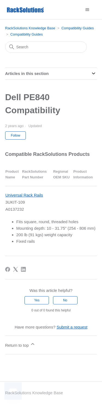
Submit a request (72, 327)
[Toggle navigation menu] (87, 9)
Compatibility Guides (77, 28)
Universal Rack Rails (24, 195)
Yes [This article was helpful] (37, 300)
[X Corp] (15, 269)
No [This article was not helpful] (65, 300)
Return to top (20, 344)
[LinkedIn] (23, 269)
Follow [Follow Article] (15, 135)
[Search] (45, 47)
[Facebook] (7, 269)
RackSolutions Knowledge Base (30, 28)
